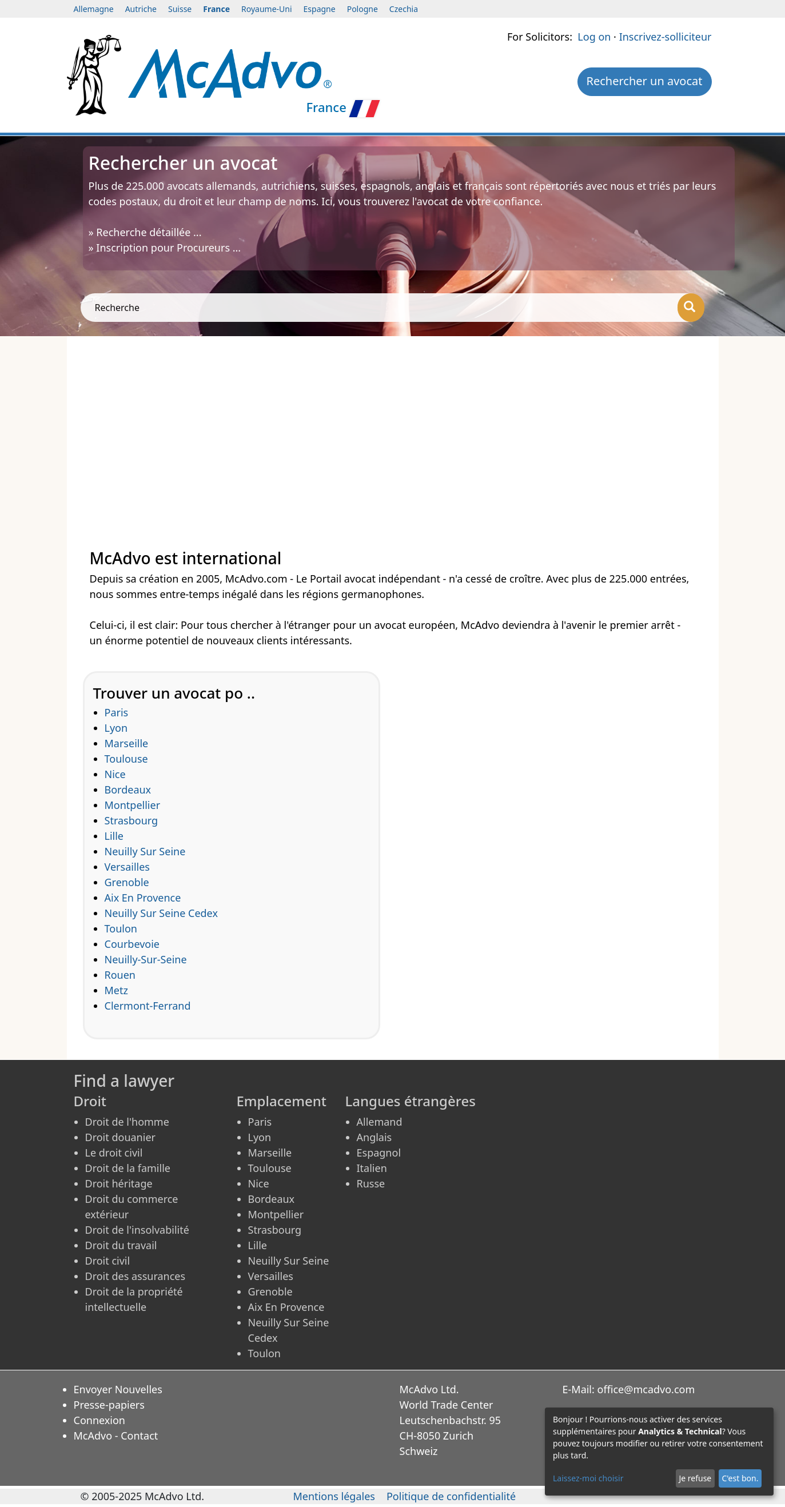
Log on (594, 36)
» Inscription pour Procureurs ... (165, 247)
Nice (115, 774)
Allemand (380, 1122)
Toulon (121, 928)
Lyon (116, 728)
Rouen (120, 975)
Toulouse (126, 759)
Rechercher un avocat (645, 81)
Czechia (403, 8)
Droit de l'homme (127, 1122)
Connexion (100, 1420)
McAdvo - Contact (116, 1435)
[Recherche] (691, 307)
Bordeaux (128, 789)
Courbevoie (132, 944)
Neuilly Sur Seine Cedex (161, 913)
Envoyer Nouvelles (118, 1389)
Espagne (320, 8)
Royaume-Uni (266, 8)
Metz (116, 990)
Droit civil (107, 1260)
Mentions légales (334, 1496)
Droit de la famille (127, 1168)
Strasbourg (131, 820)
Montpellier (133, 805)
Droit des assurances (135, 1276)
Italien (372, 1168)
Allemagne (94, 8)
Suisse (180, 8)
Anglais (374, 1137)
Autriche (141, 8)
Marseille (127, 743)
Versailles (127, 867)
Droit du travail (121, 1245)
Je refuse (695, 1478)
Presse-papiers (109, 1405)
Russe (371, 1183)
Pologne (362, 8)
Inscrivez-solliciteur (665, 36)
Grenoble (127, 882)
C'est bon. (740, 1478)
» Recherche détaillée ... (145, 232)
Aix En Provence (143, 897)
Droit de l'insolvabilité (137, 1230)
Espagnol (379, 1152)
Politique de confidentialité (451, 1496)
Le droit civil (114, 1152)
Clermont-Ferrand (148, 1005)
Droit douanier (120, 1137)
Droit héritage (119, 1183)
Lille (114, 836)
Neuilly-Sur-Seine (146, 959)
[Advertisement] (393, 428)
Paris (117, 712)
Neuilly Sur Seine (145, 851)
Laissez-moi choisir (588, 1478)
